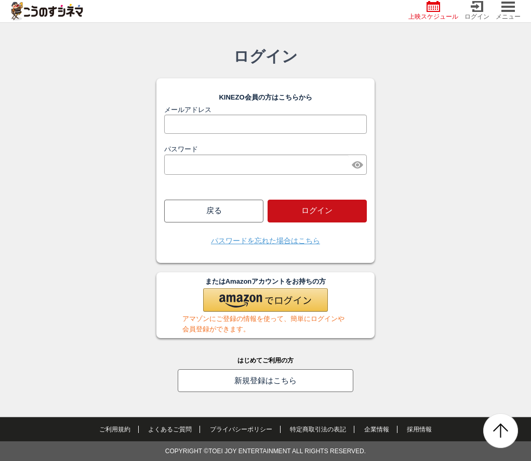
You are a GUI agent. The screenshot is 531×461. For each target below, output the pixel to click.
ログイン (476, 10)
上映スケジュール (433, 10)
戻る (214, 210)
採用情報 (419, 429)
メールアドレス (187, 110)
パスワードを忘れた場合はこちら (265, 240)
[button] (265, 300)
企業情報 (376, 429)
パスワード (181, 149)
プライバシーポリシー (241, 429)
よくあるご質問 (170, 429)
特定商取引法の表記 (318, 429)
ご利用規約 (114, 429)
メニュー (508, 10)
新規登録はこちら (265, 380)
